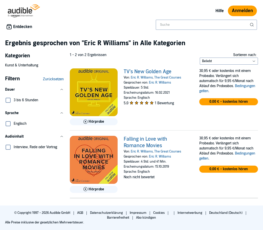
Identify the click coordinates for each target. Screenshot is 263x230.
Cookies (159, 213)
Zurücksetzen (53, 79)
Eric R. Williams (142, 77)
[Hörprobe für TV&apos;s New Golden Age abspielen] (94, 121)
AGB (80, 213)
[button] (34, 90)
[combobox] (206, 25)
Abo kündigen (146, 218)
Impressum (138, 213)
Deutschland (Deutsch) (226, 213)
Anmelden (242, 10)
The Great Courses (167, 77)
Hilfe (219, 10)
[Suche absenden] (252, 25)
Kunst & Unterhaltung (21, 65)
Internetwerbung (190, 213)
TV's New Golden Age (147, 72)
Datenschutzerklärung (107, 213)
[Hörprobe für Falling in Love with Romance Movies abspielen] (94, 189)
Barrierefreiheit (118, 218)
